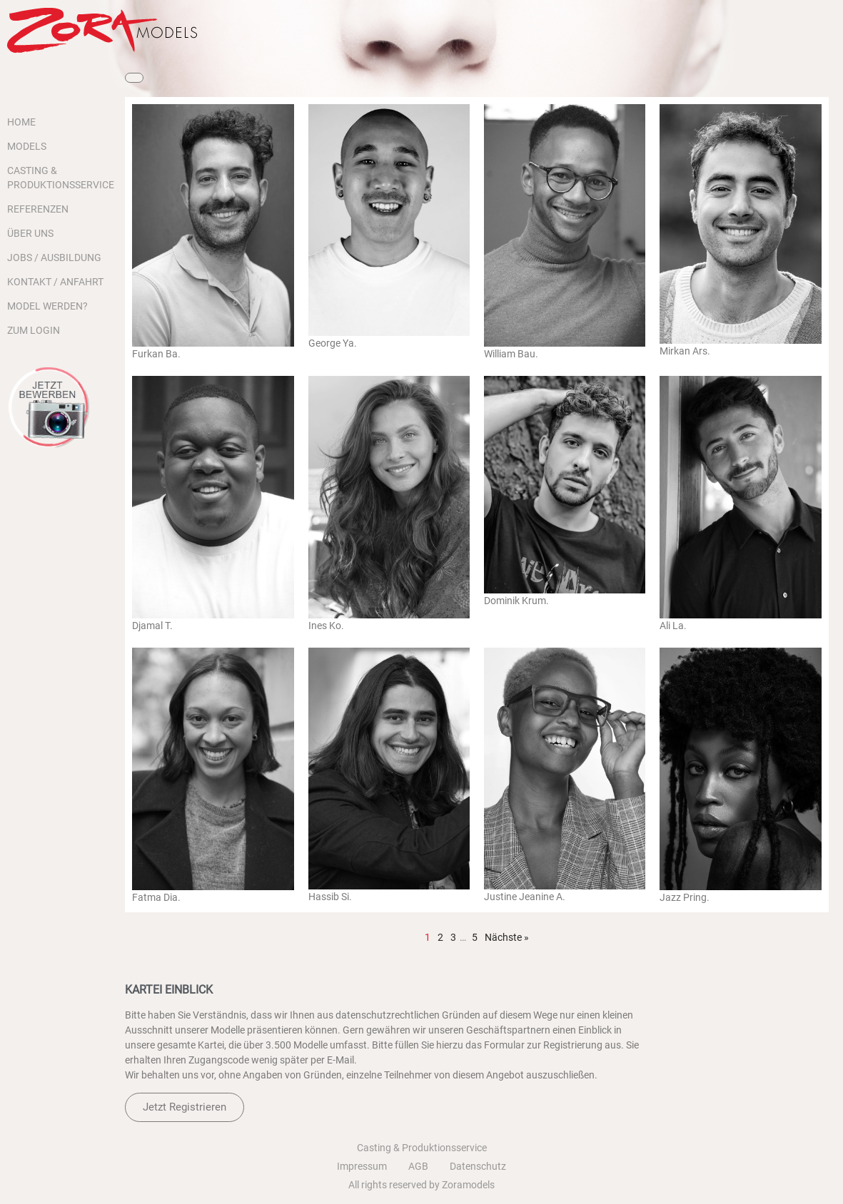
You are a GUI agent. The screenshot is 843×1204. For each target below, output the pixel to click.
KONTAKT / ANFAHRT (55, 281)
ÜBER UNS (30, 233)
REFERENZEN (38, 209)
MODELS (26, 146)
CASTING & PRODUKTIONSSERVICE (59, 177)
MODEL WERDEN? (47, 306)
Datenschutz (478, 1166)
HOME (21, 122)
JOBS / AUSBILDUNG (54, 257)
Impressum (362, 1166)
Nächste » (507, 937)
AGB (418, 1166)
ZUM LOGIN (33, 330)
